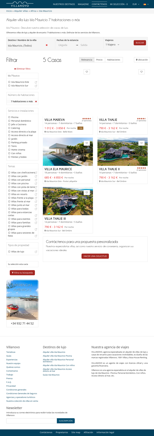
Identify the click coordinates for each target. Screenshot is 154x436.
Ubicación (142, 59)
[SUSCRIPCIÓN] (31, 411)
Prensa (9, 368)
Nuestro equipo (13, 353)
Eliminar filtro (22, 68)
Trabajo (9, 365)
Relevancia (86, 59)
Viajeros (109, 40)
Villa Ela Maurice (58, 147)
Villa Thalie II (109, 147)
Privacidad (11, 376)
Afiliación (88, 422)
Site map (75, 422)
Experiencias (11, 350)
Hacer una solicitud (95, 234)
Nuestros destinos (64, 4)
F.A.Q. (8, 372)
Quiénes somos (13, 357)
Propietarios (62, 422)
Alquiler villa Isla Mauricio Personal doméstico (58, 351)
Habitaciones (114, 59)
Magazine (83, 4)
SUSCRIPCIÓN (66, 411)
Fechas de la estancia (67, 40)
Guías (8, 346)
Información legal (105, 422)
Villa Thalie (108, 97)
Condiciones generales (16, 380)
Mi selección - (119, 4)
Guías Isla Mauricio (51, 365)
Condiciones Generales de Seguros (21, 383)
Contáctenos (99, 4)
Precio (99, 59)
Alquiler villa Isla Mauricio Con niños (59, 355)
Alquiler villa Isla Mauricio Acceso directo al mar (57, 360)
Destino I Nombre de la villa (22, 40)
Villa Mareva (55, 97)
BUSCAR (140, 42)
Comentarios (12, 361)
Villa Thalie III (55, 196)
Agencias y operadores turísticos (20, 387)
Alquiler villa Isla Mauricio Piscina (57, 346)
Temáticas (10, 342)
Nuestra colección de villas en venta (22, 391)
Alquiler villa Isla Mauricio (54, 342)
